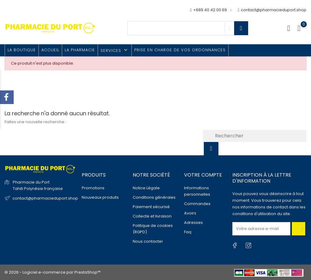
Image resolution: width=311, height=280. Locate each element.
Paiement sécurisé (151, 207)
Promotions (93, 188)
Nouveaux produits (100, 197)
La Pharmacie (80, 50)
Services (115, 50)
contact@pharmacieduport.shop (272, 10)
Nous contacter (148, 241)
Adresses (193, 222)
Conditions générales (154, 197)
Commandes (197, 204)
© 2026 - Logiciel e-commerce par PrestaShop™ (53, 272)
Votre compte (203, 174)
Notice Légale (146, 188)
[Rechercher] (254, 136)
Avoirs (190, 213)
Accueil (50, 50)
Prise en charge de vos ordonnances (180, 50)
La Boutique (22, 50)
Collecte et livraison (152, 216)
